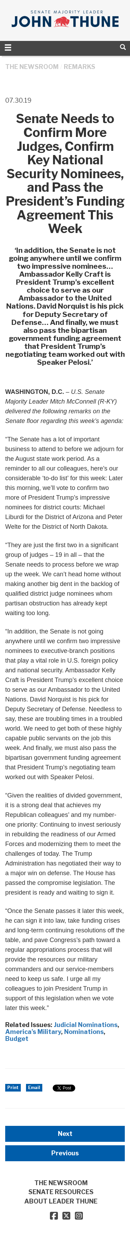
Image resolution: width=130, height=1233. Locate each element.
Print (13, 1087)
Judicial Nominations (86, 1024)
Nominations (84, 1031)
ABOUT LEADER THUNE (60, 1201)
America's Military (33, 1031)
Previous (65, 1153)
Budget (16, 1038)
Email (34, 1087)
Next (65, 1133)
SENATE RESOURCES (61, 1192)
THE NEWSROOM (32, 66)
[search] (123, 47)
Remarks (79, 66)
